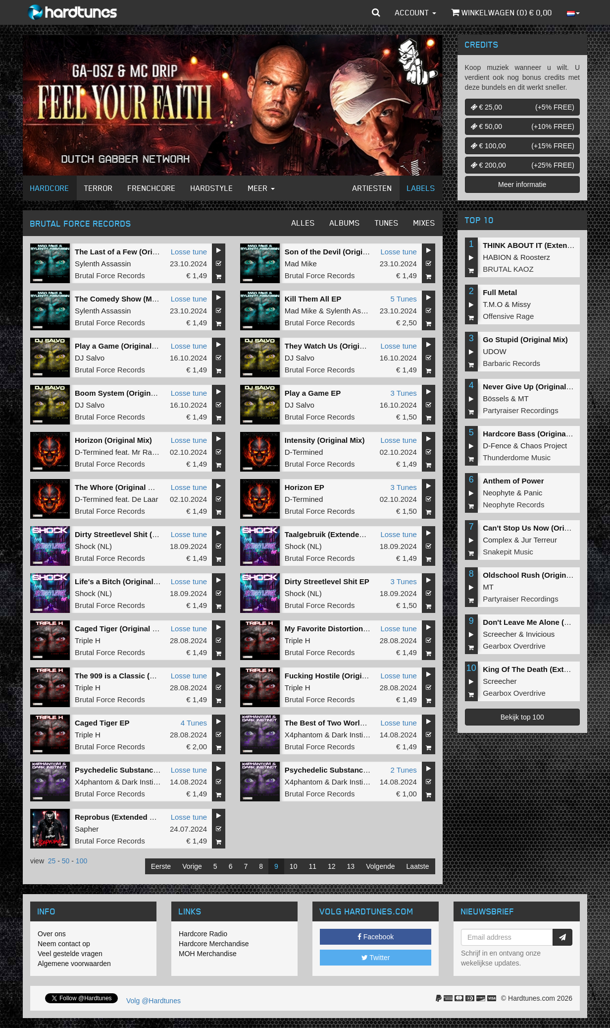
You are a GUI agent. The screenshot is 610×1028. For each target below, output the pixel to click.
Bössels (496, 398)
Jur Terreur (539, 540)
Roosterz (535, 257)
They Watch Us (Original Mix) (336, 346)
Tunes (387, 223)
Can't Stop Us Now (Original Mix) (541, 528)
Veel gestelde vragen (70, 954)
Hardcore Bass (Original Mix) (534, 433)
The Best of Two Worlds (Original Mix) (351, 723)
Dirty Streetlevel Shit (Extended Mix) (139, 534)
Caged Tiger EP (102, 723)
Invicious (540, 634)
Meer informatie (522, 184)
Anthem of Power (513, 481)
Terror (98, 188)
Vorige (192, 866)
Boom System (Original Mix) (124, 393)
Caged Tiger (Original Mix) (121, 628)
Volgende (380, 866)
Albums (345, 223)
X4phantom (304, 734)
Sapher (87, 829)
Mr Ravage (150, 452)
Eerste (161, 866)
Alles (303, 223)
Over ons (52, 934)
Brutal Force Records (110, 275)
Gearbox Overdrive (514, 646)
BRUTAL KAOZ (508, 269)
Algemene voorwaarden (74, 964)
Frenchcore (152, 188)
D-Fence (497, 445)
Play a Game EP (313, 393)
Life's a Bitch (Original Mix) (122, 581)
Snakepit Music (508, 551)
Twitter (375, 958)
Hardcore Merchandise (214, 944)
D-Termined (94, 452)
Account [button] (415, 12)
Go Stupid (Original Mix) (525, 339)
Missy (521, 304)
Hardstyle (212, 188)
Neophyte (498, 492)
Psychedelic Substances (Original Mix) (143, 770)
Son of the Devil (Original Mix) (337, 251)
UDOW (495, 351)
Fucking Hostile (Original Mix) (337, 675)
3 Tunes (403, 393)
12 (332, 866)
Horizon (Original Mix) (113, 440)
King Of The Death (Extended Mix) (543, 669)
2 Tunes (403, 770)
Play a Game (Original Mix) (121, 346)
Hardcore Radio (203, 934)
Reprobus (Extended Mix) (119, 817)
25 (52, 861)
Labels (421, 188)
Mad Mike (301, 263)
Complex (497, 540)
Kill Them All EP (313, 299)
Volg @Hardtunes (153, 1001)
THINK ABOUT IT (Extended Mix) (540, 245)
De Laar (145, 499)
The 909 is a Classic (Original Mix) (135, 675)
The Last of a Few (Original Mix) (131, 251)
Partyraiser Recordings (521, 410)
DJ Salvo (89, 358)
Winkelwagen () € (501, 12)
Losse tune (189, 251)
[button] (376, 12)
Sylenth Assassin (103, 263)
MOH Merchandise (208, 954)
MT (523, 398)
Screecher (499, 634)
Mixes (424, 223)
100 (81, 861)
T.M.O (493, 304)
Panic (533, 492)
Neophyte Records (513, 504)
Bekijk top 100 (522, 717)
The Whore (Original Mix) (119, 487)
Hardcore (49, 188)
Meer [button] (261, 188)
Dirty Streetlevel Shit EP (327, 581)
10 (294, 866)
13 (351, 866)
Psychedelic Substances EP (334, 770)
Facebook (375, 937)
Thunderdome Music (517, 457)
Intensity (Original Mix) (325, 440)
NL (104, 546)
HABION (497, 257)
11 (312, 866)
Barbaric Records (511, 363)
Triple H (88, 640)
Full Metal (500, 292)
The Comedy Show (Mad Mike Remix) (140, 299)
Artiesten (372, 188)
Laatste (418, 866)
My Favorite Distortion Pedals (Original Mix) (362, 628)
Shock (85, 546)
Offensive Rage (508, 316)
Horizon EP (304, 487)
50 (66, 861)
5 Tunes (403, 299)
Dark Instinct (352, 734)
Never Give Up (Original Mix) (533, 386)
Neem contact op (64, 944)
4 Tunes (194, 723)
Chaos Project (543, 445)
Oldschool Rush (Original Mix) (536, 575)
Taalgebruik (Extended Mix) (333, 534)
